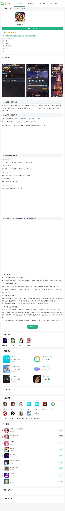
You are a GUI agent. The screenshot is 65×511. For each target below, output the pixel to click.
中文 (7, 41)
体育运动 (13, 369)
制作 (11, 36)
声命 (11, 480)
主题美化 (44, 359)
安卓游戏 (20, 3)
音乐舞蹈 (22, 8)
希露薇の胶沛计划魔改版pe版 (16, 429)
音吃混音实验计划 (14, 467)
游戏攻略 (42, 3)
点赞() (32, 326)
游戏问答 (54, 3)
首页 (9, 3)
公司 (19, 36)
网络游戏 (44, 379)
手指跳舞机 (12, 454)
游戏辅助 (13, 359)
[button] (61, 80)
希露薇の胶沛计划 (14, 435)
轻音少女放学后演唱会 (15, 460)
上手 (22, 36)
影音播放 (44, 369)
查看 (61, 430)
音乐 (34, 36)
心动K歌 (12, 441)
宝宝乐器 (12, 448)
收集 (15, 36)
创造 (26, 36)
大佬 (30, 36)
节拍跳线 (12, 473)
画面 (7, 36)
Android (8, 43)
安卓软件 (31, 3)
